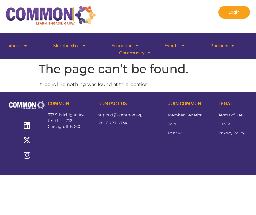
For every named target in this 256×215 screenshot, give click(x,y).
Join (172, 124)
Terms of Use (230, 115)
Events (174, 45)
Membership (69, 45)
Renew (174, 132)
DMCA (224, 124)
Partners (222, 45)
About (18, 45)
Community (134, 52)
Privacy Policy (231, 132)
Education (125, 45)
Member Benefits (185, 115)
